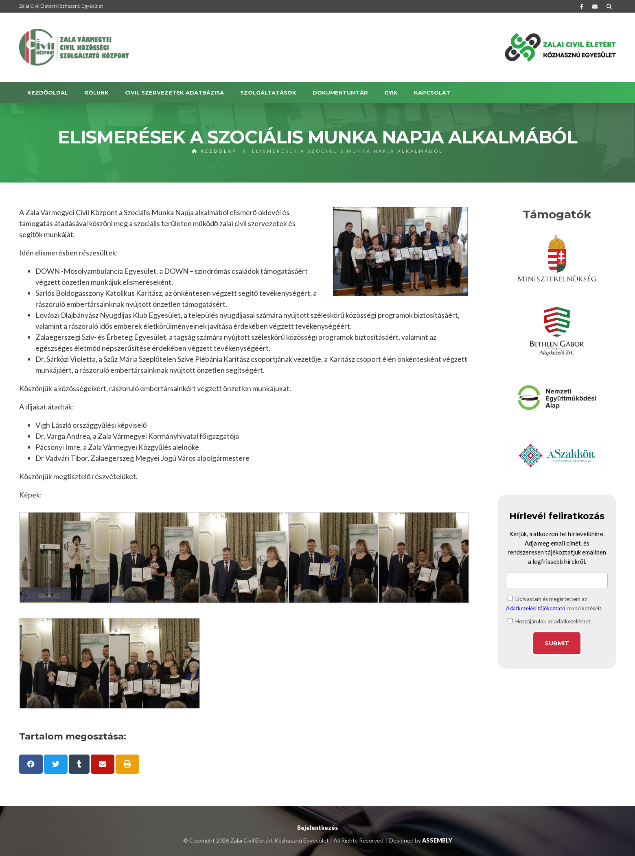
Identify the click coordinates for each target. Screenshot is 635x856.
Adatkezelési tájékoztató (535, 608)
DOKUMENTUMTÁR (340, 92)
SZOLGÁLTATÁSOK (268, 92)
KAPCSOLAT (432, 92)
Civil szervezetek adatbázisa (174, 92)
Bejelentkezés (317, 827)
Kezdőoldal (47, 92)
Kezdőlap (214, 151)
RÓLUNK (96, 92)
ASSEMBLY (437, 840)
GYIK (391, 92)
